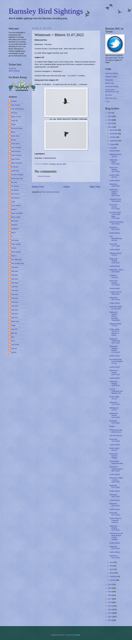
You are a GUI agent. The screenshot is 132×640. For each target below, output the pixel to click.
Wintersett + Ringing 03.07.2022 (114, 528)
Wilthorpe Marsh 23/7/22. (115, 254)
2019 (110, 592)
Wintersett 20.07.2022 (114, 298)
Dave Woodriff (16, 163)
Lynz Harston (16, 205)
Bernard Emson (17, 128)
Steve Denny (16, 252)
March (112, 573)
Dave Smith (15, 159)
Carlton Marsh (114, 151)
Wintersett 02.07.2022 (114, 547)
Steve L (14, 256)
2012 (110, 617)
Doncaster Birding (111, 86)
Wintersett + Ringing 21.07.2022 (114, 283)
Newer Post (38, 186)
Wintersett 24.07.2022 (114, 245)
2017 (110, 599)
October (113, 137)
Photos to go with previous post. (115, 431)
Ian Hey (14, 182)
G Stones (14, 167)
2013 (110, 613)
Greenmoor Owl (17, 178)
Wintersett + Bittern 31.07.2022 (114, 162)
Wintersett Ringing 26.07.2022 (116, 223)
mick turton (15, 345)
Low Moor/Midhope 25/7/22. (115, 238)
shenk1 (14, 352)
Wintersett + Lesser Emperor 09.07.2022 (116, 469)
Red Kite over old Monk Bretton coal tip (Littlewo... (116, 536)
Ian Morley (15, 186)
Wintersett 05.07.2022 (114, 505)
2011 (110, 620)
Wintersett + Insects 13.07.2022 (114, 415)
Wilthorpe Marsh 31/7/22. (115, 155)
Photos (112, 426)
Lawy (13, 202)
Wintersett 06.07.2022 (114, 496)
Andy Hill (14, 120)
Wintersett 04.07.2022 (114, 514)
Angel (13, 124)
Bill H (13, 132)
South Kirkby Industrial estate (116, 462)
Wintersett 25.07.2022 (114, 228)
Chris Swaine (16, 148)
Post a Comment (44, 176)
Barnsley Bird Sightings (46, 11)
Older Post (94, 186)
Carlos (13, 140)
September (114, 141)
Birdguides (109, 80)
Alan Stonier (15, 105)
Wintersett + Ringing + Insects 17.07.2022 (114, 349)
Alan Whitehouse (17, 109)
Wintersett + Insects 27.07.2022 (114, 207)
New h (13, 233)
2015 (110, 606)
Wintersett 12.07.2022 (114, 422)
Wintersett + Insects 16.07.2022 (114, 372)
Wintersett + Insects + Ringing (113, 456)
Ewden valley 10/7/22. (114, 449)
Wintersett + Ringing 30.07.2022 (114, 169)
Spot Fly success (115, 435)
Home (66, 186)
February (113, 576)
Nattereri (14, 225)
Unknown (14, 267)
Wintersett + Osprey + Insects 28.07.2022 (114, 193)
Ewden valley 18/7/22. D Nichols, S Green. (114, 332)
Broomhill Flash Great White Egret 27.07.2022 (115, 215)
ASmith (14, 101)
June (112, 562)
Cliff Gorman (15, 151)
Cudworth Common (113, 276)
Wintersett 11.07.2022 (114, 440)
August (113, 144)
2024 (110, 120)
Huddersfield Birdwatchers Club (112, 91)
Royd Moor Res (111, 98)
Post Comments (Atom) (50, 192)
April (112, 569)
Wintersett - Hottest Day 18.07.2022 (114, 341)
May (111, 566)
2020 (110, 588)
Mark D (14, 209)
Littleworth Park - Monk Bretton (115, 200)
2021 (110, 585)
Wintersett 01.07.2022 (114, 557)
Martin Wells (15, 217)
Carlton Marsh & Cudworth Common (115, 520)
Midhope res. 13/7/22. (114, 409)
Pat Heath (15, 240)
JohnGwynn (15, 198)
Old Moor (108, 95)
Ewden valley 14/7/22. (114, 398)
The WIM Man (16, 260)
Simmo (13, 248)
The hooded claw (17, 263)
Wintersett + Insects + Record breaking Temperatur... (115, 316)
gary (12, 337)
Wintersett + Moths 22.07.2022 (116, 271)
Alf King (14, 113)
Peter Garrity (16, 244)
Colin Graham (16, 155)
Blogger (77, 635)
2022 (110, 127)
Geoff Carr (15, 171)
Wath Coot (15, 321)
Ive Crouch (15, 194)
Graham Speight (17, 175)
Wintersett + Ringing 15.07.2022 (114, 384)
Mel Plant (14, 221)
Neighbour (15, 229)
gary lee (14, 333)
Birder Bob (15, 136)
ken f (13, 341)
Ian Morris (15, 190)
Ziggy (13, 325)
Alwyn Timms (16, 117)
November (114, 134)
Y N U (107, 102)
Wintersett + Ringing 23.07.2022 (114, 261)
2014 (110, 610)
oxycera (14, 348)
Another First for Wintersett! (115, 293)
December (114, 130)
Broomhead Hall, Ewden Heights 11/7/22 (116, 361)
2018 (110, 595)
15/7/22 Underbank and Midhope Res (116, 391)
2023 (110, 123)
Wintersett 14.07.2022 (114, 403)
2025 (110, 116)
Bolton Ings (109, 83)
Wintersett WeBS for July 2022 (115, 308)
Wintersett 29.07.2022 (114, 185)
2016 (110, 602)
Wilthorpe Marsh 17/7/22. (115, 325)
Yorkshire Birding (111, 73)
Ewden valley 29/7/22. (114, 176)
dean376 (14, 329)
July (111, 148)
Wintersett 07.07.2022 (114, 486)
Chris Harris (15, 144)
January (113, 580)
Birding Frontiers (111, 77)
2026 (110, 113)
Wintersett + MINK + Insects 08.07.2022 (116, 480)
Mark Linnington (17, 213)
